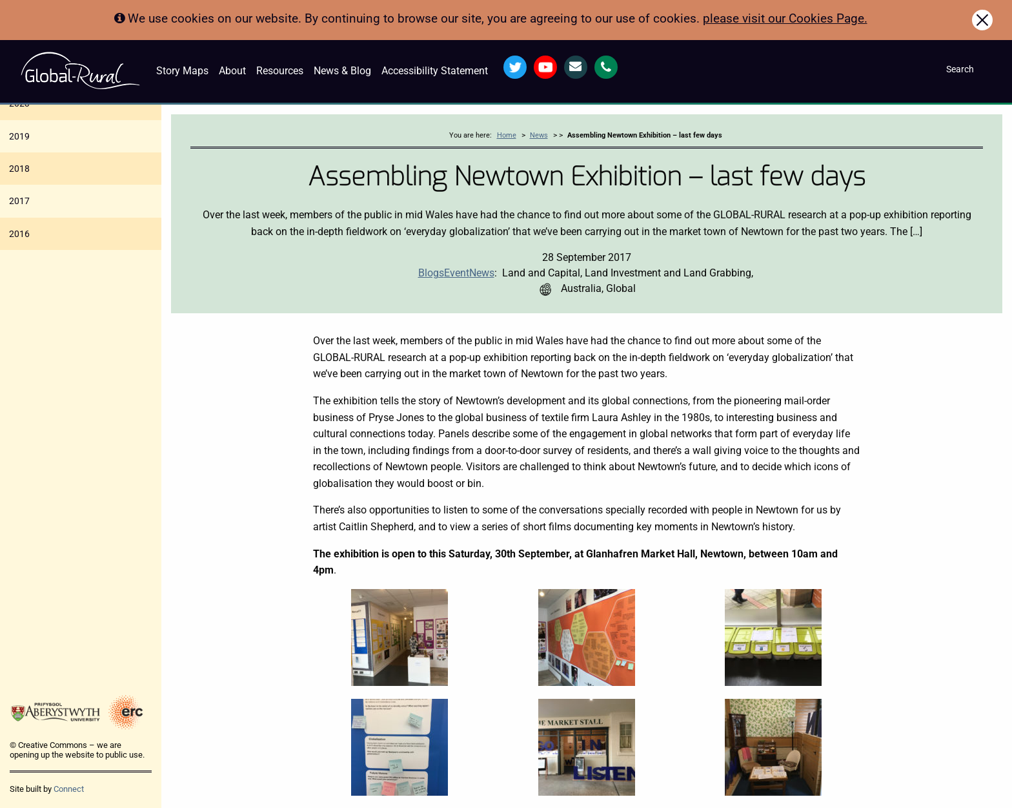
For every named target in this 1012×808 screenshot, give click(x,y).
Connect (69, 789)
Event (456, 273)
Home (506, 135)
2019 (19, 136)
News (539, 135)
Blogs (431, 273)
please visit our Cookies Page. (785, 18)
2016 (19, 234)
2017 (19, 201)
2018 (19, 168)
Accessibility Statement (434, 71)
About (232, 71)
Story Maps (182, 71)
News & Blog (342, 71)
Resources (279, 71)
